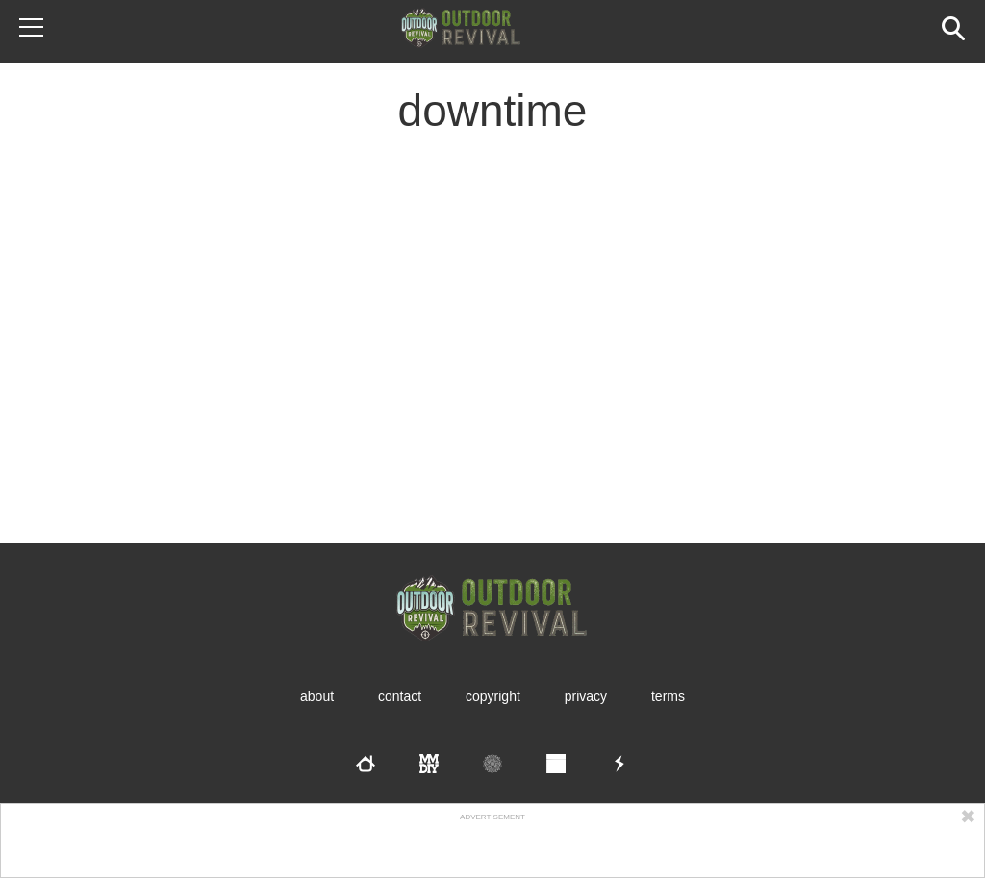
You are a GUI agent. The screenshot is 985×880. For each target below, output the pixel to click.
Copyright (493, 696)
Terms (668, 696)
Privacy (586, 696)
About (317, 696)
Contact (399, 696)
